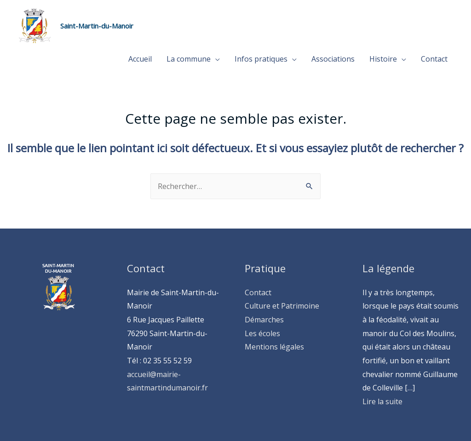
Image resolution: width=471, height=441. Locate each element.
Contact (434, 59)
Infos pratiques (261, 59)
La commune (189, 59)
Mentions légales (274, 347)
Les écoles (262, 333)
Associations (333, 59)
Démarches (264, 320)
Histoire (383, 59)
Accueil (140, 59)
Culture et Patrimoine (282, 306)
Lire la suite (382, 401)
